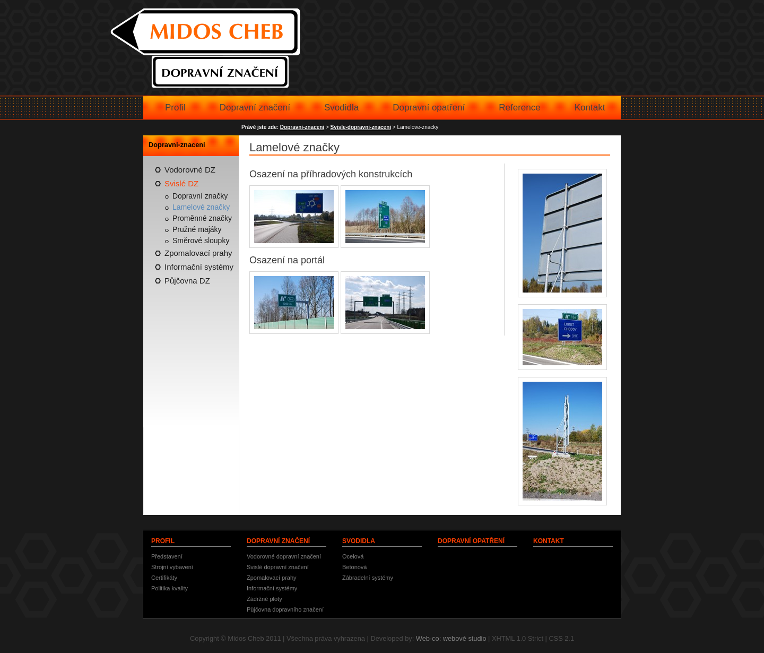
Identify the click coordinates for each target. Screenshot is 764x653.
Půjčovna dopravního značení (285, 609)
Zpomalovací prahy (198, 252)
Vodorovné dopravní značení (284, 556)
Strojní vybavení (172, 567)
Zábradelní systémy (367, 577)
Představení (167, 556)
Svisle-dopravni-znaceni (361, 127)
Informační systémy (198, 266)
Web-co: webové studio (451, 638)
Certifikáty (164, 577)
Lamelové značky (201, 207)
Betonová (354, 567)
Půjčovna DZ (187, 280)
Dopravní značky (200, 196)
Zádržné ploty (264, 599)
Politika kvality (169, 588)
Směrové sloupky (200, 240)
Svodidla (341, 107)
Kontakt (590, 107)
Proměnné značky (202, 218)
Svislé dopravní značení (278, 567)
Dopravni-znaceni (302, 127)
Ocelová (352, 556)
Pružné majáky (197, 229)
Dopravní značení (255, 107)
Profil (175, 107)
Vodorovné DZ (189, 169)
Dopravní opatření (429, 107)
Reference (519, 107)
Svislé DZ (181, 183)
